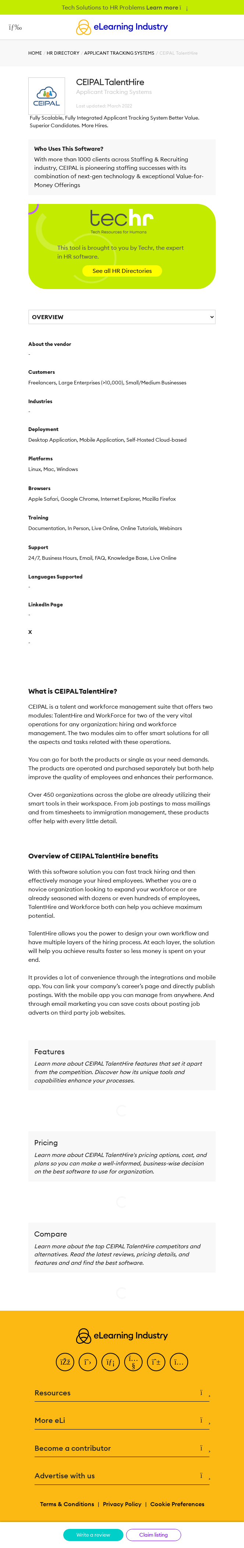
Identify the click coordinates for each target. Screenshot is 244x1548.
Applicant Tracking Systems (119, 53)
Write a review (93, 1534)
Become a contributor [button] (122, 1448)
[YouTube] (133, 1362)
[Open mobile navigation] (13, 27)
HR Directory (63, 53)
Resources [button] (122, 1393)
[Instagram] (179, 1362)
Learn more (166, 7)
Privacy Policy (122, 1504)
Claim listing (153, 1534)
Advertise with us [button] (122, 1476)
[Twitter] (88, 1362)
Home (35, 53)
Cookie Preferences (177, 1504)
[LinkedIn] (110, 1362)
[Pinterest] (156, 1362)
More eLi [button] (122, 1420)
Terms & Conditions (67, 1504)
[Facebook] (65, 1362)
